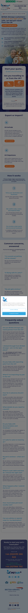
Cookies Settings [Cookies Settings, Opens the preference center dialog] (14, 309)
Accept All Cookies (14, 313)
